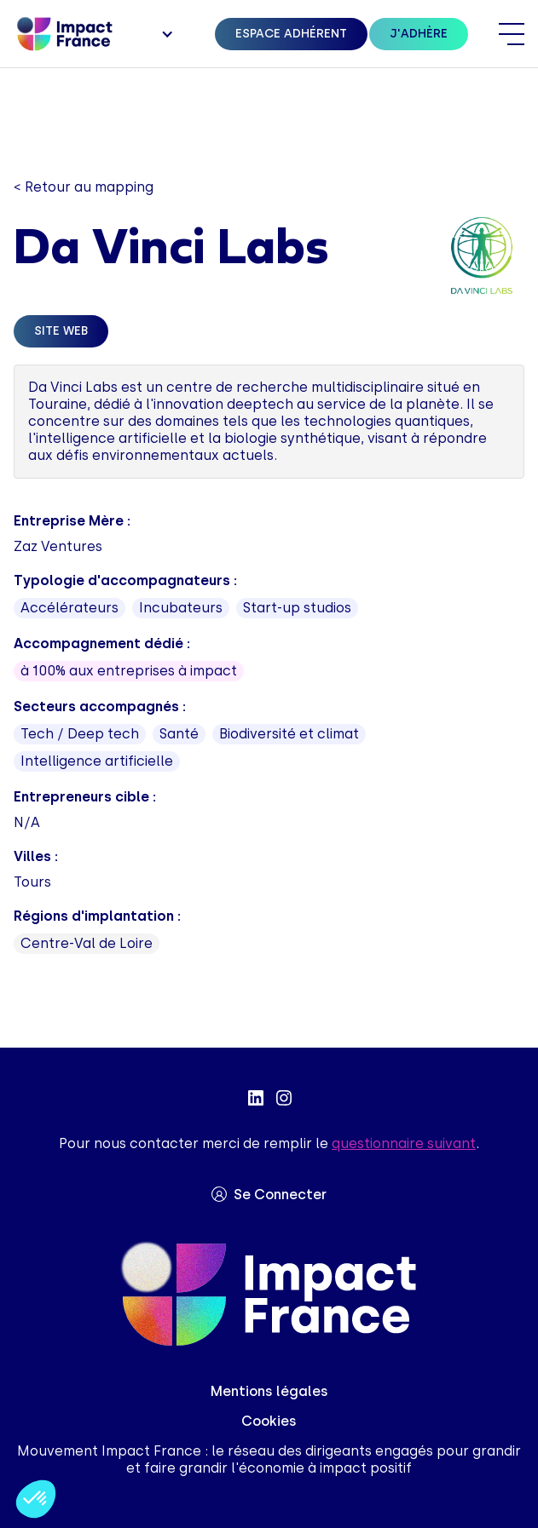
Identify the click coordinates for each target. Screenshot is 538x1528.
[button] (165, 34)
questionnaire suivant (404, 1143)
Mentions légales (269, 1391)
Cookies (269, 1421)
